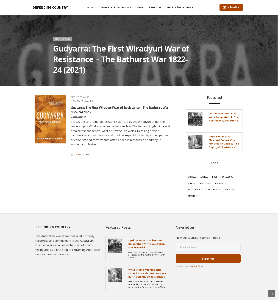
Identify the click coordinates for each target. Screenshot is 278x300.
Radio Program (195, 189)
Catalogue (227, 177)
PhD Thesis (205, 183)
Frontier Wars (62, 38)
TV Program (214, 189)
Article (204, 177)
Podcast (219, 183)
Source (78, 154)
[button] (91, 7)
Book (214, 177)
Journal (192, 183)
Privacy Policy (196, 266)
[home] (50, 7)
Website (191, 196)
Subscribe (233, 7)
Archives (192, 177)
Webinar (229, 189)
